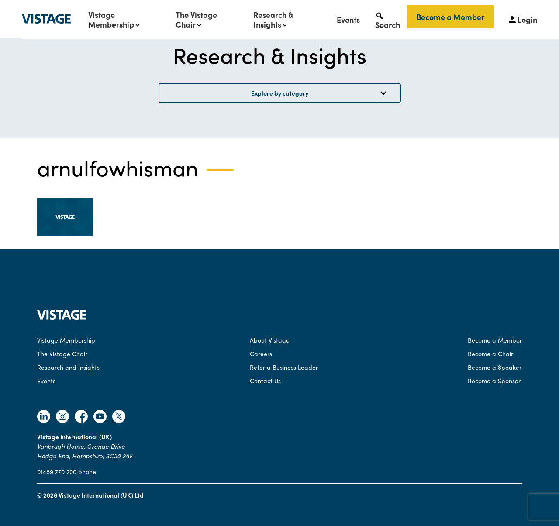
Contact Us (265, 380)
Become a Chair (490, 353)
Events (348, 19)
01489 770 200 (56, 471)
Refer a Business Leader (284, 367)
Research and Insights (68, 367)
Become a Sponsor (494, 380)
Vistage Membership (111, 19)
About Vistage (270, 340)
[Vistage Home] (61, 317)
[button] (387, 19)
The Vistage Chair (196, 19)
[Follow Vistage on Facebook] (81, 417)
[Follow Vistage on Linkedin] (43, 417)
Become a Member (450, 16)
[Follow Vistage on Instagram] (62, 417)
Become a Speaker (494, 367)
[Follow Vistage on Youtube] (100, 417)
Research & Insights (273, 19)
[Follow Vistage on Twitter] (118, 417)
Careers (261, 353)
